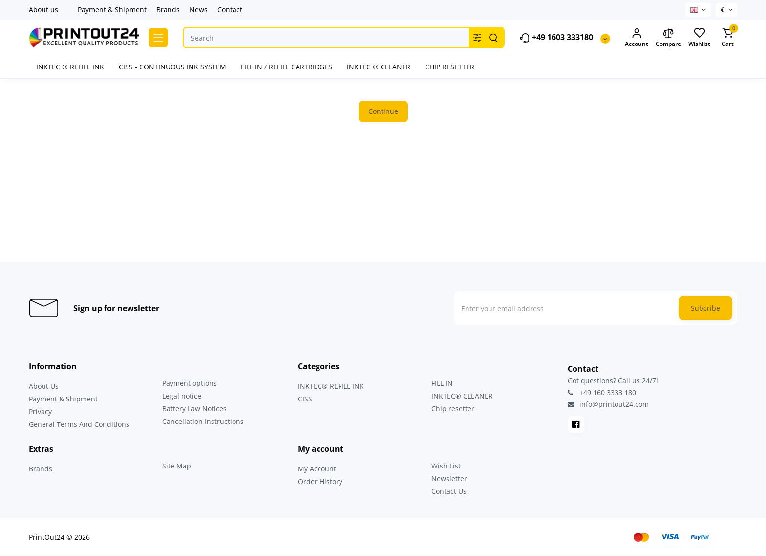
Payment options (189, 383)
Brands (168, 9)
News (199, 9)
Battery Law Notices (194, 408)
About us (43, 9)
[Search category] (477, 37)
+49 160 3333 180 (602, 392)
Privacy (40, 411)
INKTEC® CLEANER (462, 395)
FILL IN (442, 383)
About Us (44, 386)
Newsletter (449, 478)
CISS (305, 398)
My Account (317, 468)
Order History (320, 481)
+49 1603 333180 (556, 38)
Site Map (176, 465)
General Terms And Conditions (79, 424)
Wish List (446, 465)
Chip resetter (452, 408)
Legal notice (181, 395)
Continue (383, 111)
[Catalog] (158, 37)
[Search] (493, 37)
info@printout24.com (608, 404)
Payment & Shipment (112, 9)
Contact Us (449, 491)
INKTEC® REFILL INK (331, 386)
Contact (229, 9)
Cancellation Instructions (203, 421)
